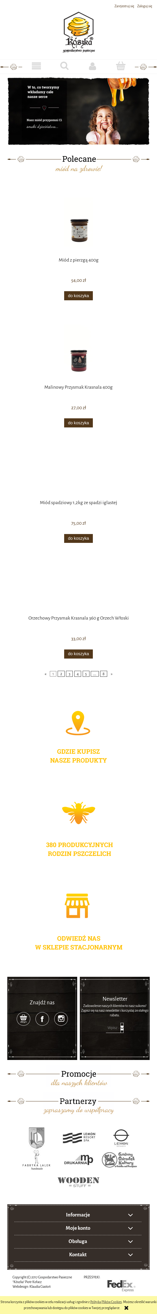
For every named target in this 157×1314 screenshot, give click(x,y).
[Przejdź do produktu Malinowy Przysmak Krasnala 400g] (78, 350)
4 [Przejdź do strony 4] (78, 674)
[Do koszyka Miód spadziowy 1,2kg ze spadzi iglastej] (78, 538)
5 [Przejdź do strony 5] (86, 674)
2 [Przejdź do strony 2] (61, 674)
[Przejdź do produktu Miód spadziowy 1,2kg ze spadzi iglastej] (78, 471)
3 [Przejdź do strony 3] (69, 674)
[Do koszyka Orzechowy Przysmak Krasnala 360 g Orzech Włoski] (78, 654)
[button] (36, 66)
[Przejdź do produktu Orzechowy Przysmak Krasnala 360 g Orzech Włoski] (78, 586)
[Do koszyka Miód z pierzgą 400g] (78, 295)
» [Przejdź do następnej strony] (112, 674)
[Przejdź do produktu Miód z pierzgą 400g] (78, 223)
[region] (78, 110)
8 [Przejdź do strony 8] (103, 674)
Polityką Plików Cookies (106, 1302)
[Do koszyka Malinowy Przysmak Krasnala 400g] (78, 422)
